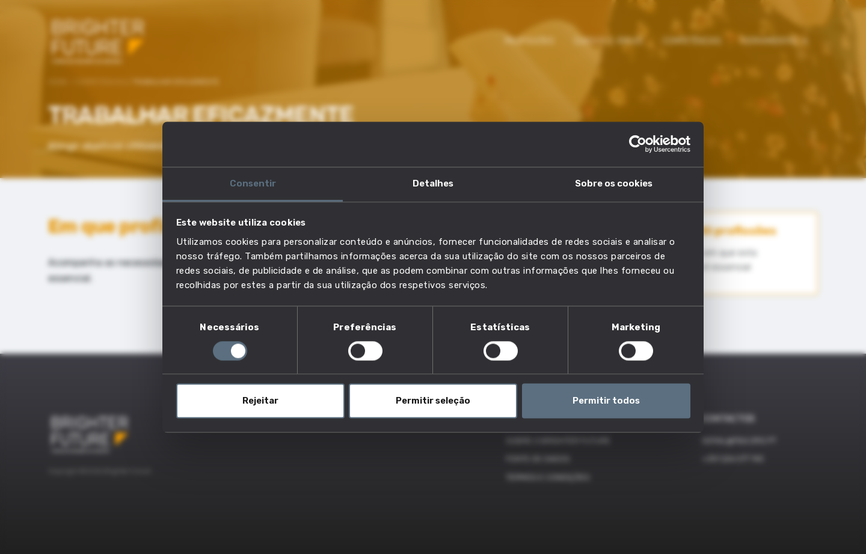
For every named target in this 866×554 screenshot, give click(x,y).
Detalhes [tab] (433, 183)
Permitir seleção (433, 401)
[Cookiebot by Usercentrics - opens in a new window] (637, 144)
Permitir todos (606, 401)
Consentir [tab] (253, 183)
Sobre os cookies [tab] (614, 183)
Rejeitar (260, 401)
